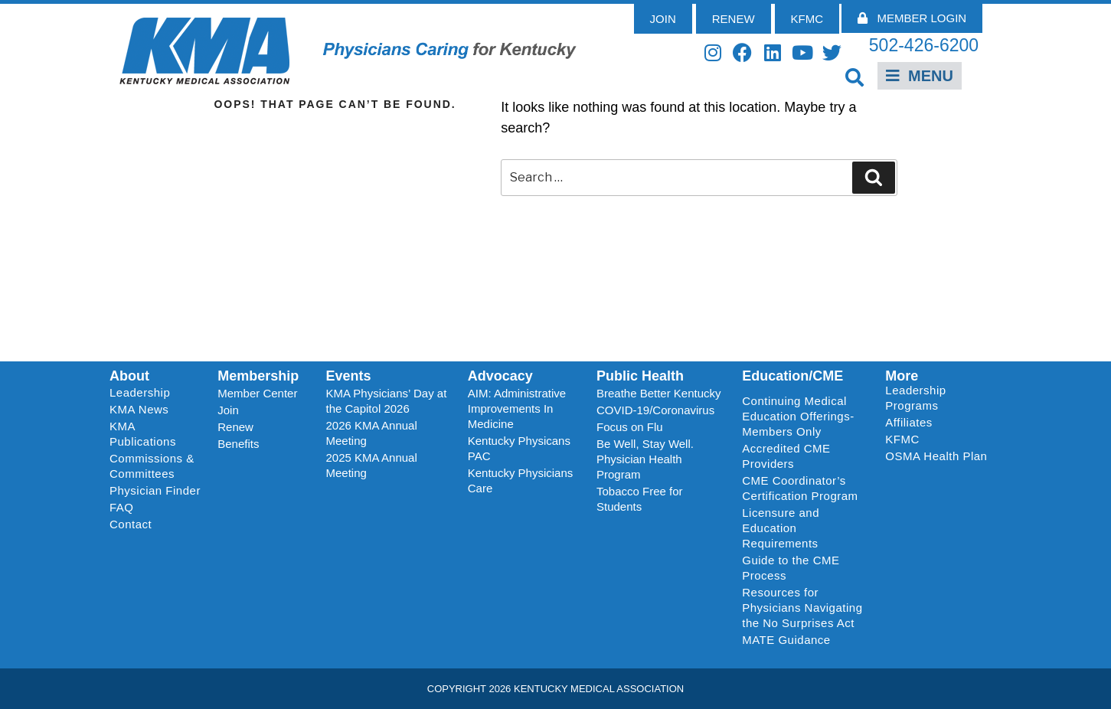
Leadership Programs (939, 398)
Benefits (238, 443)
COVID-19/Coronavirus (655, 410)
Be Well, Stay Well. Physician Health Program (645, 459)
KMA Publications (142, 434)
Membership (258, 376)
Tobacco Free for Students (639, 499)
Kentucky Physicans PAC (519, 448)
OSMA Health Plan (936, 455)
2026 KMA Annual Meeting (371, 433)
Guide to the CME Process (790, 568)
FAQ (121, 507)
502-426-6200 (924, 45)
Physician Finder (155, 490)
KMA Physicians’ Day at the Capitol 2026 (386, 401)
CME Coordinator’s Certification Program (800, 488)
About (129, 376)
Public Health (640, 376)
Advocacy (500, 376)
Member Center (257, 393)
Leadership (143, 392)
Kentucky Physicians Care (520, 480)
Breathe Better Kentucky (658, 393)
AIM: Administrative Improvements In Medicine (517, 408)
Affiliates (912, 422)
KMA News (138, 409)
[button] (854, 77)
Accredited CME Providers (786, 456)
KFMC (902, 439)
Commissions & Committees (151, 466)
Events (348, 376)
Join (228, 410)
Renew (235, 426)
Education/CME (792, 376)
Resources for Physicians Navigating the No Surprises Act (802, 607)
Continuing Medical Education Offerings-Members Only (798, 416)
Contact (130, 524)
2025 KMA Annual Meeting (371, 465)
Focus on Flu (629, 426)
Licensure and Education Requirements (780, 528)
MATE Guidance (786, 639)
